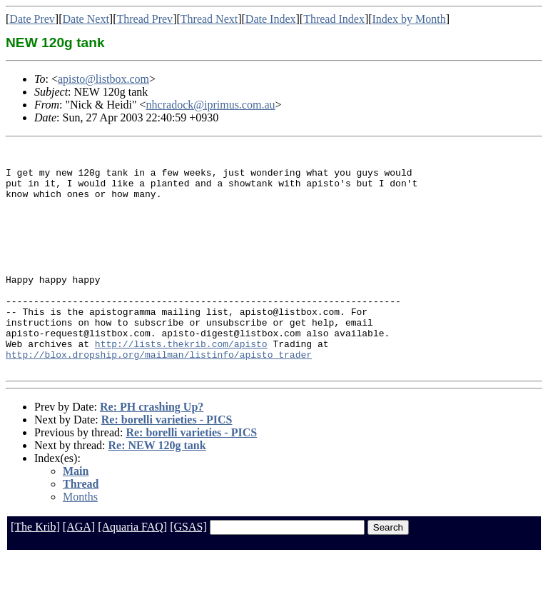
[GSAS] (188, 572)
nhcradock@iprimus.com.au (210, 105)
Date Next (86, 19)
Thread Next (209, 19)
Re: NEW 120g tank (157, 490)
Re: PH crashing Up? (151, 452)
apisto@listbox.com (103, 79)
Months (80, 542)
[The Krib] (35, 572)
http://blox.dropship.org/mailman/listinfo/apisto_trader (159, 397)
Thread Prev (144, 19)
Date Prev (32, 19)
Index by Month (409, 19)
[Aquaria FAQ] (132, 572)
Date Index (270, 19)
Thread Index (334, 19)
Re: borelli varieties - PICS (167, 464)
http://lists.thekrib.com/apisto (181, 384)
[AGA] (79, 572)
